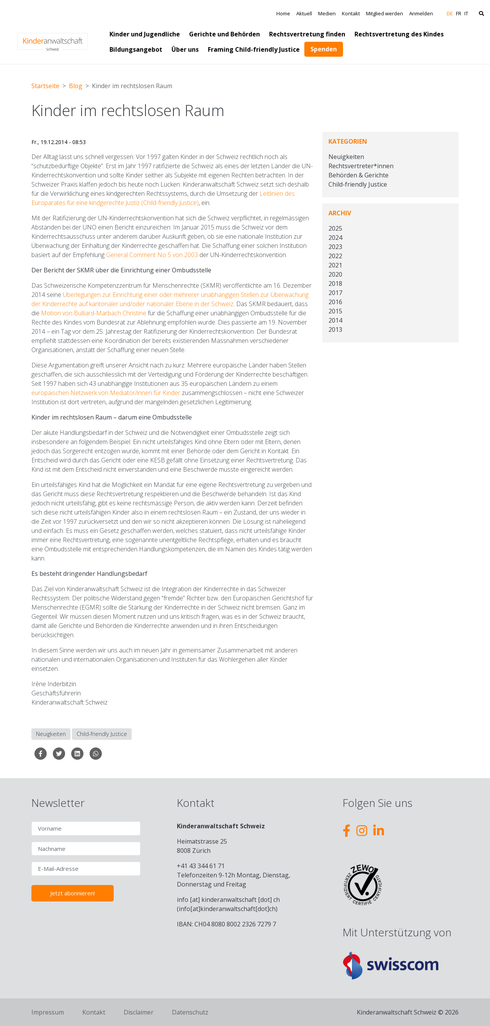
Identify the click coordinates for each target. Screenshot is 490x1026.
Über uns (185, 49)
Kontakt (351, 13)
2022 (335, 256)
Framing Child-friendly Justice (254, 49)
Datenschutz (190, 1012)
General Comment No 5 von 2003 (152, 255)
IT (466, 13)
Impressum (47, 1012)
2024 (335, 237)
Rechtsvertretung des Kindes (399, 34)
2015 (335, 311)
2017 (335, 292)
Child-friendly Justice (102, 734)
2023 (335, 247)
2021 (335, 265)
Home (283, 13)
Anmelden (421, 13)
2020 (335, 274)
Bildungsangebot (135, 49)
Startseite (45, 86)
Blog (75, 86)
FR (458, 13)
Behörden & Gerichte (358, 175)
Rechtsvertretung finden (307, 34)
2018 (335, 283)
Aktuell (304, 13)
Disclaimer (139, 1012)
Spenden (323, 49)
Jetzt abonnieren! (72, 893)
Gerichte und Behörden (224, 34)
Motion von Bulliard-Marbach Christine (92, 313)
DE (450, 13)
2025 (335, 228)
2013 (335, 329)
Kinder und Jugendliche (144, 34)
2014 (335, 320)
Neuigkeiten (51, 734)
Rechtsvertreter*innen (361, 166)
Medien (327, 13)
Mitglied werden (384, 13)
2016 (335, 302)
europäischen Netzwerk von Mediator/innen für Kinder (105, 392)
